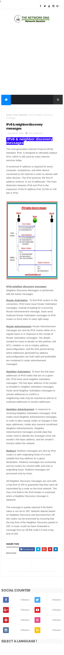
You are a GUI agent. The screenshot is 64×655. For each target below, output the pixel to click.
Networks (23, 115)
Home (9, 115)
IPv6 (15, 115)
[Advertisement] (32, 59)
